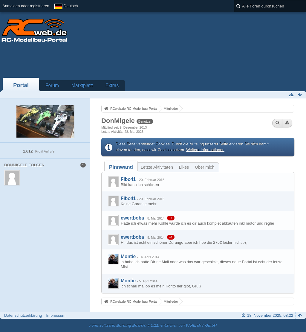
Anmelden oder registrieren (25, 6)
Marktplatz (82, 85)
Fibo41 (128, 179)
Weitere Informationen (205, 149)
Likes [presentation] (184, 167)
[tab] (121, 167)
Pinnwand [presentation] (121, 167)
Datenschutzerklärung (23, 315)
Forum (52, 85)
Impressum (55, 315)
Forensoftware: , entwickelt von (153, 325)
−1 (171, 218)
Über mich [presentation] (204, 167)
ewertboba (132, 217)
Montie (128, 256)
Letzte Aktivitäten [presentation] (157, 167)
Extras (112, 85)
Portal (21, 85)
